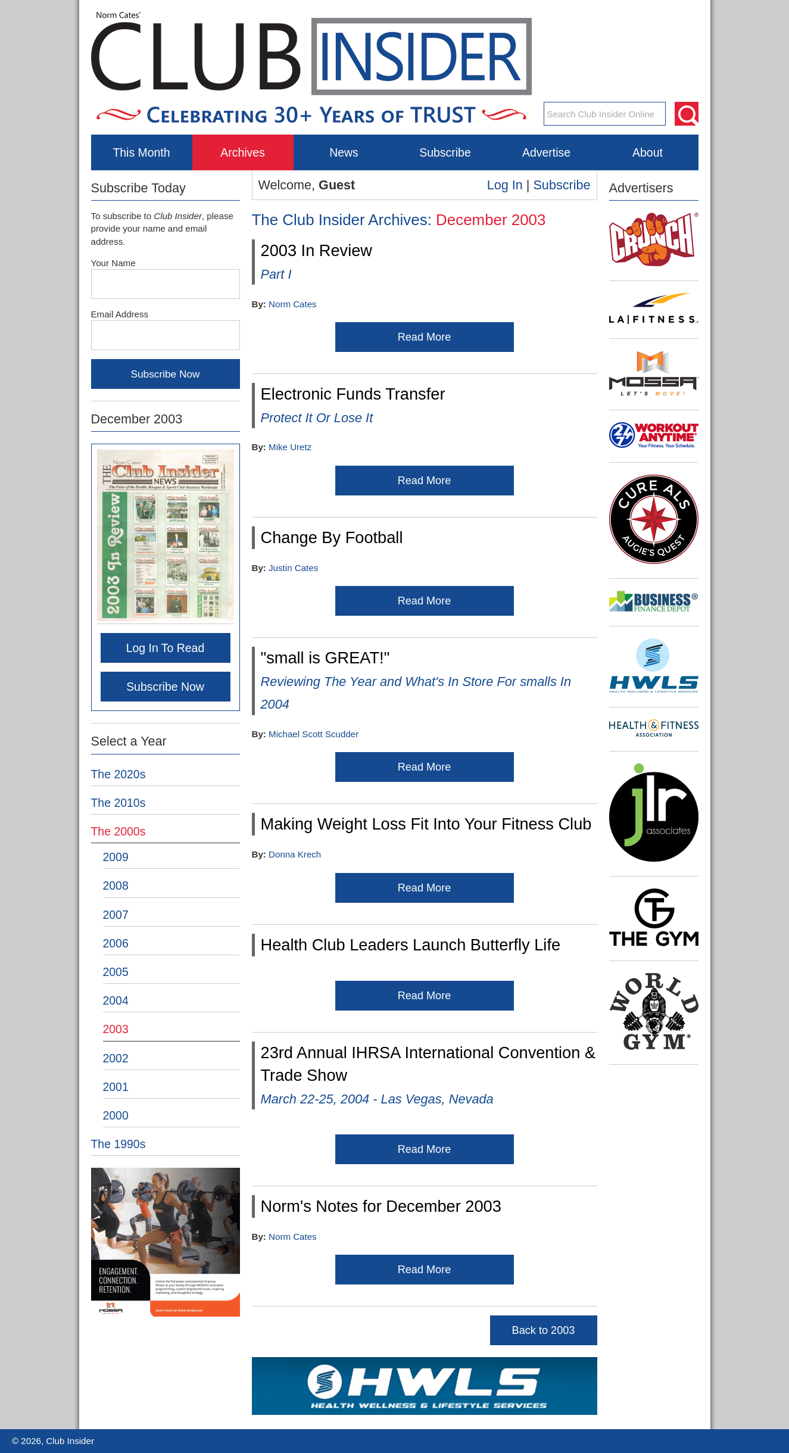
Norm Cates (293, 304)
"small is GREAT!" (416, 680)
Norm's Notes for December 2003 (381, 1206)
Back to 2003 (543, 1330)
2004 (116, 1000)
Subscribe (444, 152)
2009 (116, 856)
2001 (116, 1086)
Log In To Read (165, 647)
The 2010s (118, 802)
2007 (116, 914)
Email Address (120, 314)
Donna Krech (295, 854)
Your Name (113, 263)
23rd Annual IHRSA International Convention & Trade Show (428, 1074)
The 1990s (118, 1143)
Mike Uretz (290, 447)
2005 (116, 971)
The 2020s (118, 774)
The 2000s (118, 831)
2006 (116, 943)
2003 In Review (317, 261)
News (343, 152)
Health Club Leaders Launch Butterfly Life (411, 945)
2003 (116, 1029)
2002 (116, 1058)
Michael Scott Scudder (313, 734)
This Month (141, 152)
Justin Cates (293, 568)
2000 (116, 1115)
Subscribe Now (165, 686)
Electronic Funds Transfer (353, 405)
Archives (242, 152)
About (647, 152)
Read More (424, 337)
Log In (505, 184)
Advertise (546, 152)
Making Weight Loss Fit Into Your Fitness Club (426, 824)
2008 (116, 885)
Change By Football (332, 537)
